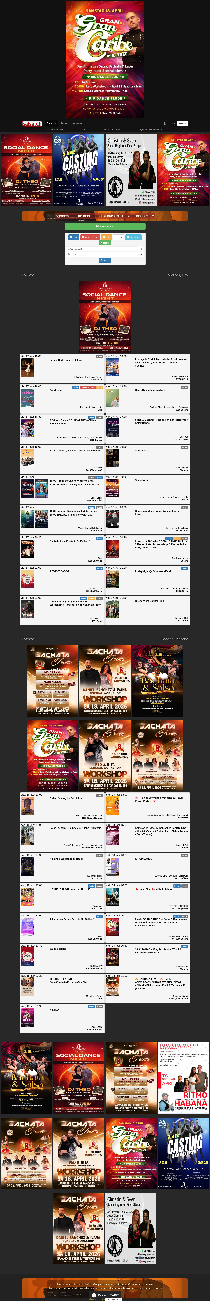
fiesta (73, 237)
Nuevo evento (105, 226)
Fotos (65, 123)
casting (104, 243)
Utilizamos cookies (96, 1299)
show (106, 237)
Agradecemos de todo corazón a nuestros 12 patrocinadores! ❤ (105, 216)
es (173, 123)
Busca (105, 260)
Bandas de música (112, 129)
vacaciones (133, 237)
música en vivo (90, 237)
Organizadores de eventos (151, 129)
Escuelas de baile (55, 129)
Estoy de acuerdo (113, 1299)
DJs (83, 129)
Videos (77, 123)
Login (182, 123)
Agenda (51, 123)
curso (118, 237)
